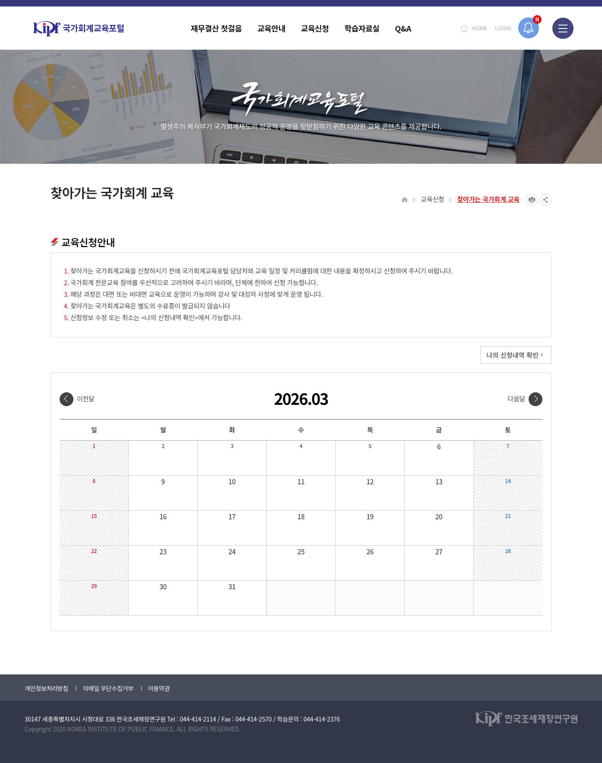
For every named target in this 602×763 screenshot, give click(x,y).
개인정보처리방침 (46, 688)
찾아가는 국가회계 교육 (488, 198)
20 (439, 516)
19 (370, 516)
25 (301, 551)
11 (301, 481)
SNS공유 (545, 200)
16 (163, 516)
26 (370, 551)
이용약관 (159, 688)
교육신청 (432, 198)
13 (439, 481)
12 (370, 481)
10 (232, 481)
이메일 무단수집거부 (108, 688)
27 (439, 551)
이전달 (86, 398)
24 (232, 551)
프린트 (532, 200)
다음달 (516, 398)
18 (301, 516)
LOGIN (503, 28)
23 (163, 551)
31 (232, 586)
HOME (479, 28)
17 (232, 516)
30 (163, 586)
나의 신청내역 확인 (516, 354)
